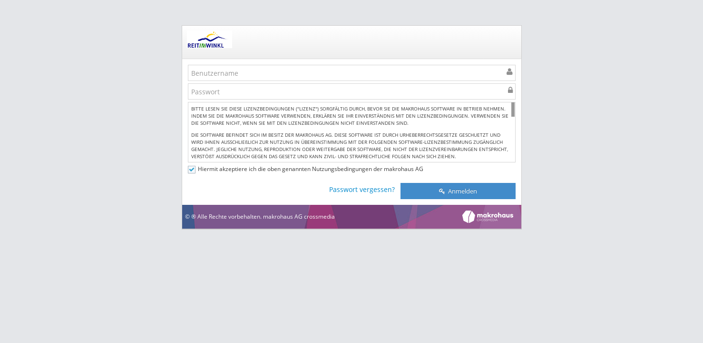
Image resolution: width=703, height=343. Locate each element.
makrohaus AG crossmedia (299, 216)
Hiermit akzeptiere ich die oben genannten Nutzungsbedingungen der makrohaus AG (310, 169)
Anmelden (458, 191)
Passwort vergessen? (362, 189)
